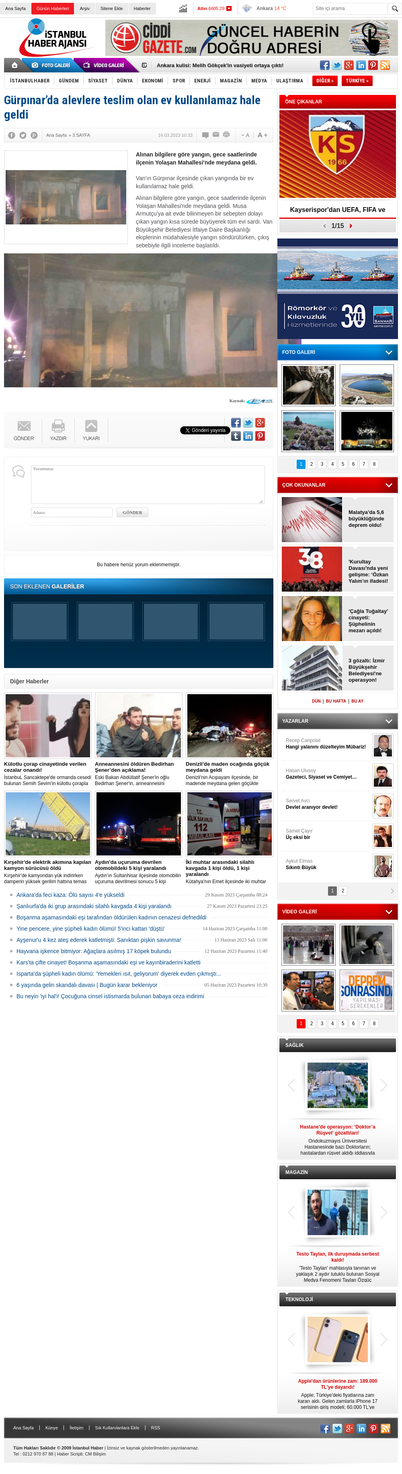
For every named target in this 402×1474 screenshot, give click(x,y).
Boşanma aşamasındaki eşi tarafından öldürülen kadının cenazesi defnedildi (111, 917)
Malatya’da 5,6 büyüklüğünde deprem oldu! (366, 518)
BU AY (357, 701)
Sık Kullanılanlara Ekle (117, 1427)
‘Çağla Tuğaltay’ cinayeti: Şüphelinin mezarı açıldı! (368, 620)
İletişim (76, 1427)
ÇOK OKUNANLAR (303, 485)
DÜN (316, 701)
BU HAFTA (336, 701)
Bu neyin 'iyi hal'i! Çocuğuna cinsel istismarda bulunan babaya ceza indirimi (110, 996)
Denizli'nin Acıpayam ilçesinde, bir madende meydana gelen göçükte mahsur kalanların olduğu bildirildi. (229, 774)
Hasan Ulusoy (328, 774)
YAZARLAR (295, 721)
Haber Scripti (70, 1453)
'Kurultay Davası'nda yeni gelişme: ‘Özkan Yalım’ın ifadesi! (368, 571)
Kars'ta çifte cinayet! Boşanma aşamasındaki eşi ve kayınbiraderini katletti (108, 962)
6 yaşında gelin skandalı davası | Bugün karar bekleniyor (87, 985)
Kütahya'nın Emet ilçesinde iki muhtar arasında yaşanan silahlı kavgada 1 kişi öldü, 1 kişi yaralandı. (229, 872)
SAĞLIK (294, 1045)
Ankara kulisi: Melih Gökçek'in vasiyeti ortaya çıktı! (220, 65)
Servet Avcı (328, 804)
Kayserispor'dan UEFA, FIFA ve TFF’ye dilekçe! (337, 212)
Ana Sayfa (15, 8)
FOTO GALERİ (298, 352)
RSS (155, 1427)
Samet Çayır (328, 834)
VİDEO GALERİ (299, 912)
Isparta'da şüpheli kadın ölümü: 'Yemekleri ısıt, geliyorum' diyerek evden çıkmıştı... (118, 973)
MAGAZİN (296, 1172)
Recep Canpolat (328, 744)
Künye (51, 1427)
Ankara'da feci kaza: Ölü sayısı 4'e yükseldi (70, 895)
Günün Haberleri (53, 8)
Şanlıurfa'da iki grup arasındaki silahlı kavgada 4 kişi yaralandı (94, 906)
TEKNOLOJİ (299, 1299)
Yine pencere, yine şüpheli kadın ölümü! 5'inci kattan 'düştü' (90, 928)
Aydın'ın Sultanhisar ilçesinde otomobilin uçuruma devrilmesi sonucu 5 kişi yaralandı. (139, 872)
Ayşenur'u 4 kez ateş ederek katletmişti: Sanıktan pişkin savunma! (98, 940)
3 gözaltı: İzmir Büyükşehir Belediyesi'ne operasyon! (367, 670)
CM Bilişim (95, 1453)
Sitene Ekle (111, 8)
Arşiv (84, 8)
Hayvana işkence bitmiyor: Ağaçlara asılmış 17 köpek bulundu (93, 951)
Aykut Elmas (328, 864)
